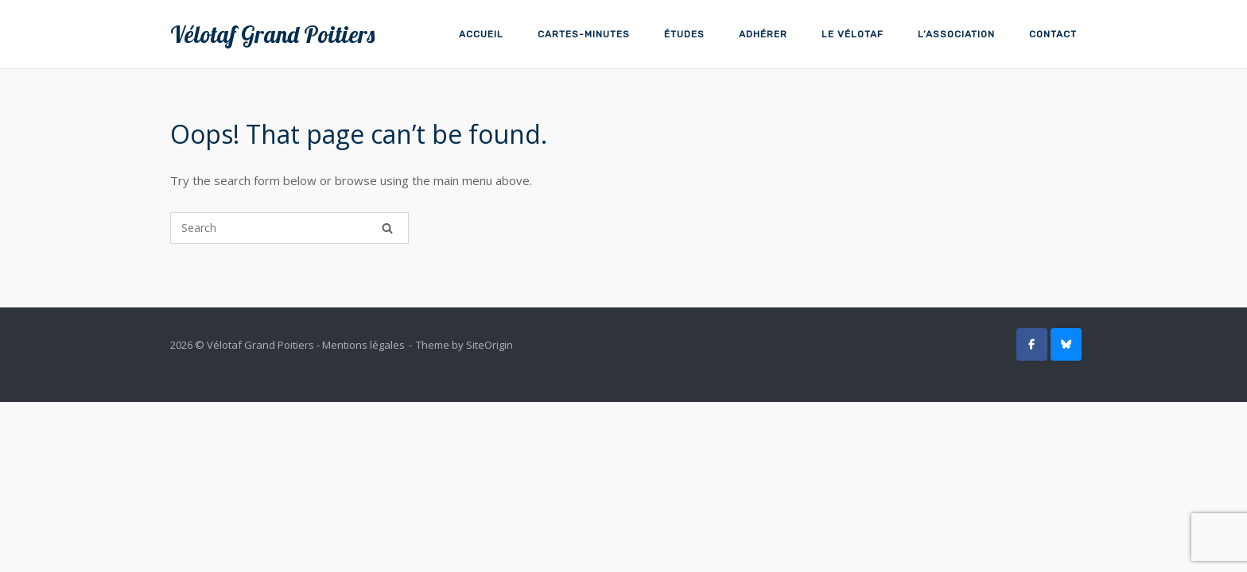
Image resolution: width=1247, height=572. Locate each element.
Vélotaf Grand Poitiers (272, 34)
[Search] (387, 228)
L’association (956, 34)
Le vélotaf (853, 34)
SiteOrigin (489, 345)
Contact (1053, 34)
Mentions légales (363, 345)
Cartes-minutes (584, 34)
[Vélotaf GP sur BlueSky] (1066, 344)
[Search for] (289, 228)
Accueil (481, 34)
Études (684, 34)
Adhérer (763, 34)
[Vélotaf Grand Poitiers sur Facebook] (1031, 344)
